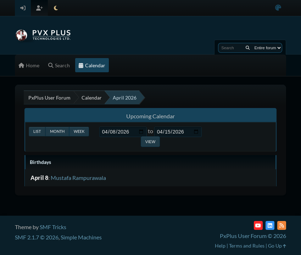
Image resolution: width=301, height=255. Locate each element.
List (37, 131)
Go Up (277, 246)
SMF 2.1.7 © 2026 (36, 237)
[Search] (247, 48)
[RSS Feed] (281, 225)
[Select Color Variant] (278, 8)
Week (79, 131)
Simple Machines (81, 237)
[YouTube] (258, 225)
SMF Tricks (53, 226)
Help (220, 246)
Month (57, 131)
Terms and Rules (246, 246)
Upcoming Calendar (150, 116)
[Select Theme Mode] (56, 8)
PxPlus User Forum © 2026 (253, 235)
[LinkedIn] (270, 225)
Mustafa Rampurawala (78, 177)
